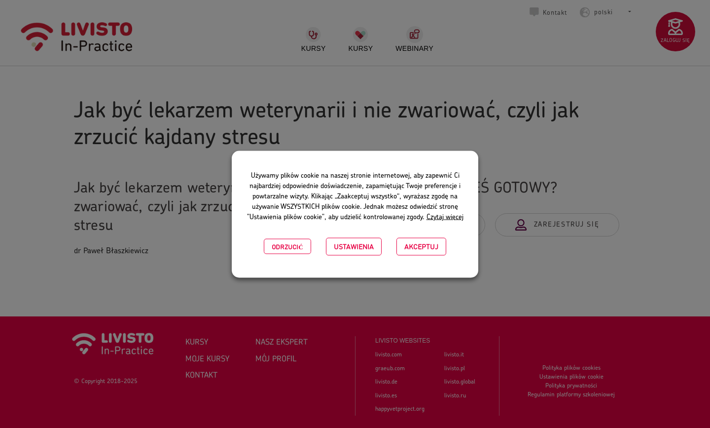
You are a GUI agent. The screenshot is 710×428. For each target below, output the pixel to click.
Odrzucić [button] (287, 246)
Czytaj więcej (444, 216)
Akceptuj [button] (421, 246)
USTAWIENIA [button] (354, 246)
